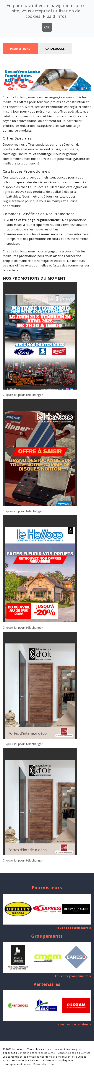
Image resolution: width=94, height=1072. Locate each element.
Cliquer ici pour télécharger (23, 395)
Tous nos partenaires (72, 1024)
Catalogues (55, 48)
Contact (85, 1052)
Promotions (20, 48)
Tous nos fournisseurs (72, 928)
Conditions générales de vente (36, 1052)
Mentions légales (68, 1052)
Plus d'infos (55, 16)
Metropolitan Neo (43, 1064)
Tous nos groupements (71, 976)
